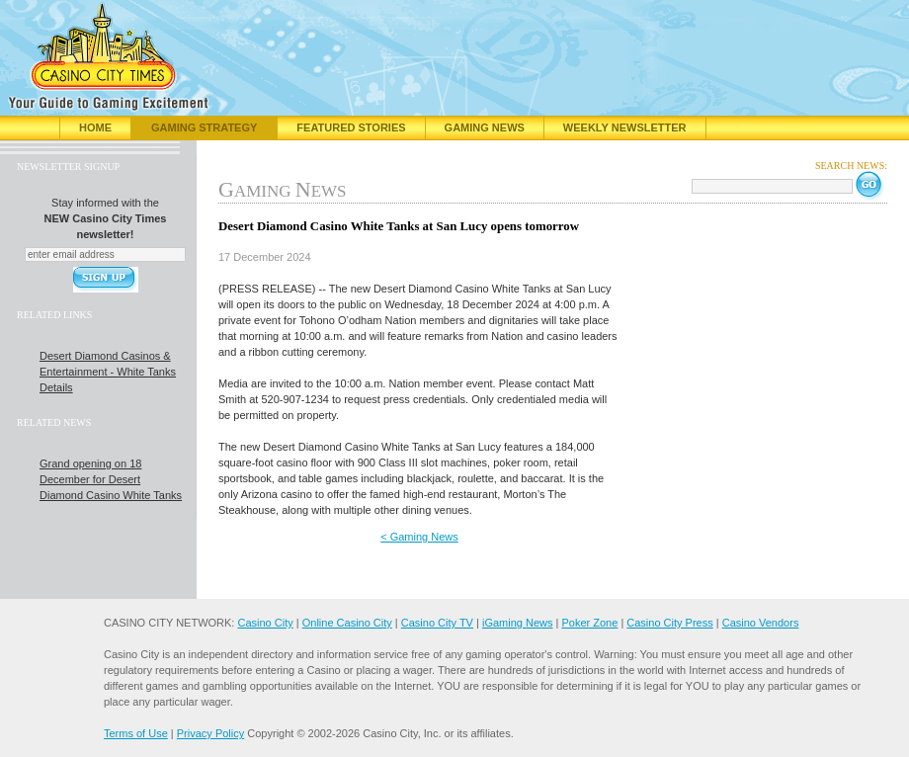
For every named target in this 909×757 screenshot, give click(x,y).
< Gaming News (419, 537)
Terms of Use (136, 733)
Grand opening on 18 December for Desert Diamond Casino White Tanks (111, 479)
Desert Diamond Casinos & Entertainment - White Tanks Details (108, 371)
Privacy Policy (210, 733)
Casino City (264, 623)
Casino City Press (669, 623)
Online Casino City (347, 623)
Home (95, 127)
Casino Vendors (760, 623)
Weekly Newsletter (625, 127)
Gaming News (485, 127)
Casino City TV (437, 623)
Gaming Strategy (204, 127)
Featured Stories (350, 127)
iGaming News (517, 623)
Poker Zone (589, 623)
